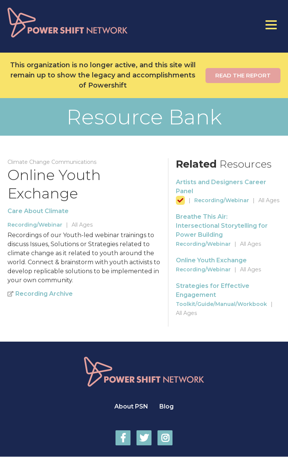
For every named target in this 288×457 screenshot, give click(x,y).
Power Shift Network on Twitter (144, 437)
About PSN (131, 406)
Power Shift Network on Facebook (123, 437)
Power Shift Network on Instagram (165, 437)
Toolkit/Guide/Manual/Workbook (221, 304)
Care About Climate (38, 211)
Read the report (243, 75)
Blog (166, 406)
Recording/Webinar (35, 224)
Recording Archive (44, 293)
